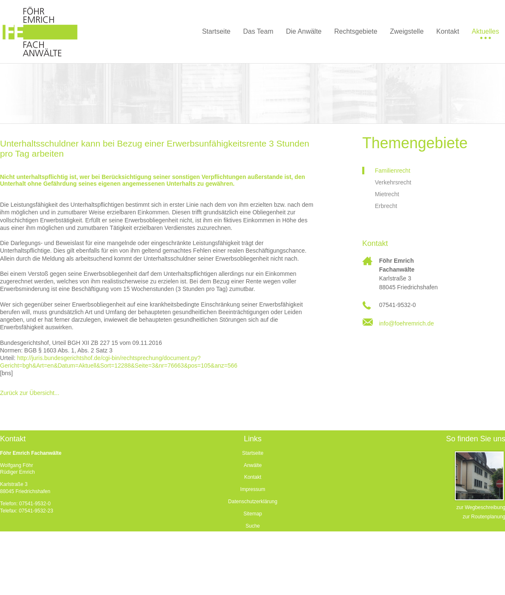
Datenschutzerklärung (253, 501)
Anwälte (253, 465)
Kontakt (253, 477)
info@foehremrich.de (406, 323)
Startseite (253, 453)
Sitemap (252, 514)
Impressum (252, 489)
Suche (253, 526)
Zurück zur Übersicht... (29, 393)
